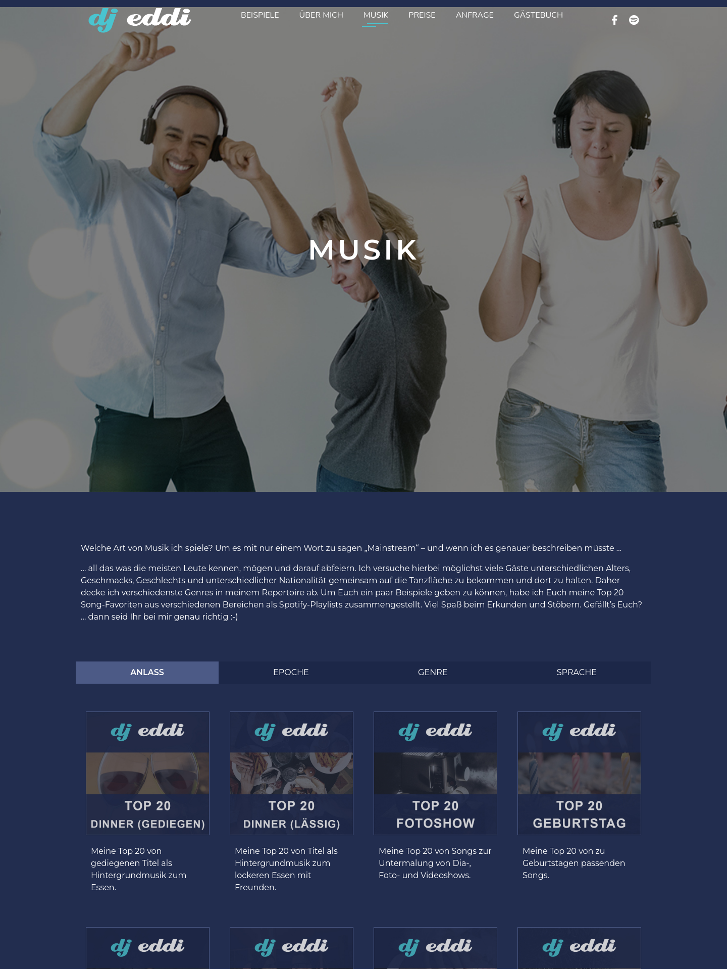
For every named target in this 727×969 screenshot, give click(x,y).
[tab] (147, 672)
